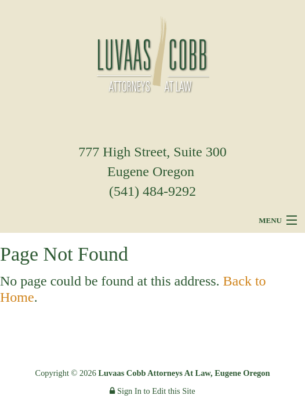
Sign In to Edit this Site (152, 391)
